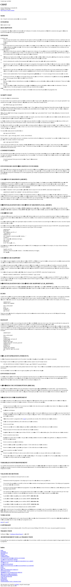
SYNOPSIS (3, 551)
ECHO (2, 567)
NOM (2, 550)
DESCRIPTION (4, 552)
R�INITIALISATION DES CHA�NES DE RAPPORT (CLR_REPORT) (17, 565)
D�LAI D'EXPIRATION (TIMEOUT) (9, 569)
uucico (2, 522)
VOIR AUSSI (4, 577)
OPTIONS (3, 554)
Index (2, 10)
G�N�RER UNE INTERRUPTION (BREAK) (11, 572)
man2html (16, 584)
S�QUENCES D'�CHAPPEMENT (9, 574)
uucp (6, 522)
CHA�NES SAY (5, 562)
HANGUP (3, 568)
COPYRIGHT (4, 579)
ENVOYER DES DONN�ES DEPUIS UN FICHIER (13, 558)
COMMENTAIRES (5, 556)
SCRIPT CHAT (4, 555)
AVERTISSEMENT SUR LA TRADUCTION (11, 581)
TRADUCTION (4, 580)
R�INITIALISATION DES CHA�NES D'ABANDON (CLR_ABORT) (17, 561)
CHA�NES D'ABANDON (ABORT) (9, 559)
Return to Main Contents (8, 10)
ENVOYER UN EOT (5, 571)
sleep (24, 418)
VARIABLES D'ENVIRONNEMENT (9, 575)
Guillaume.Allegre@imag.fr (16, 534)
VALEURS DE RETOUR (6, 576)
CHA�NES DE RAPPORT (7, 564)
